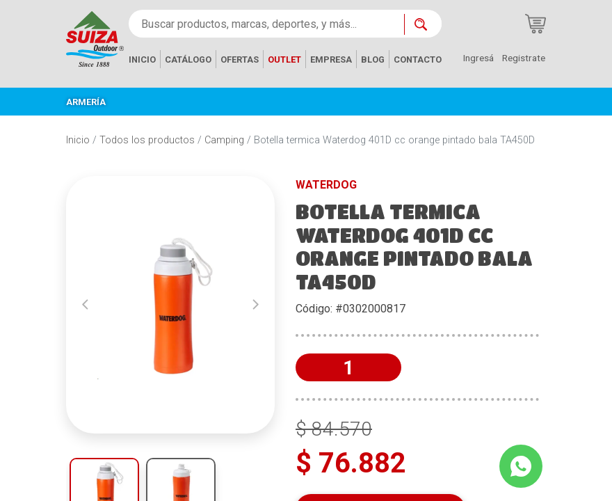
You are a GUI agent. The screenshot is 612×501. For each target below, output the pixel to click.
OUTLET (284, 59)
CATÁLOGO (188, 59)
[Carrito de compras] (535, 23)
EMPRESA (331, 59)
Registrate (523, 57)
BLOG (373, 59)
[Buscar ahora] (423, 24)
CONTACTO (418, 59)
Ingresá (478, 57)
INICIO (142, 59)
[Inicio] (95, 38)
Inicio (78, 140)
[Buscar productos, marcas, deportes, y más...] (266, 24)
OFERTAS (239, 59)
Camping (224, 140)
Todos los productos (147, 140)
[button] (85, 305)
